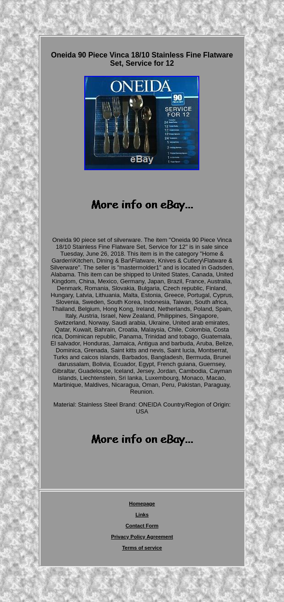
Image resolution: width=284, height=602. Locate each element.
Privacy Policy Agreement (142, 536)
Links (142, 514)
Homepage (142, 503)
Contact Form (142, 525)
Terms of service (142, 547)
